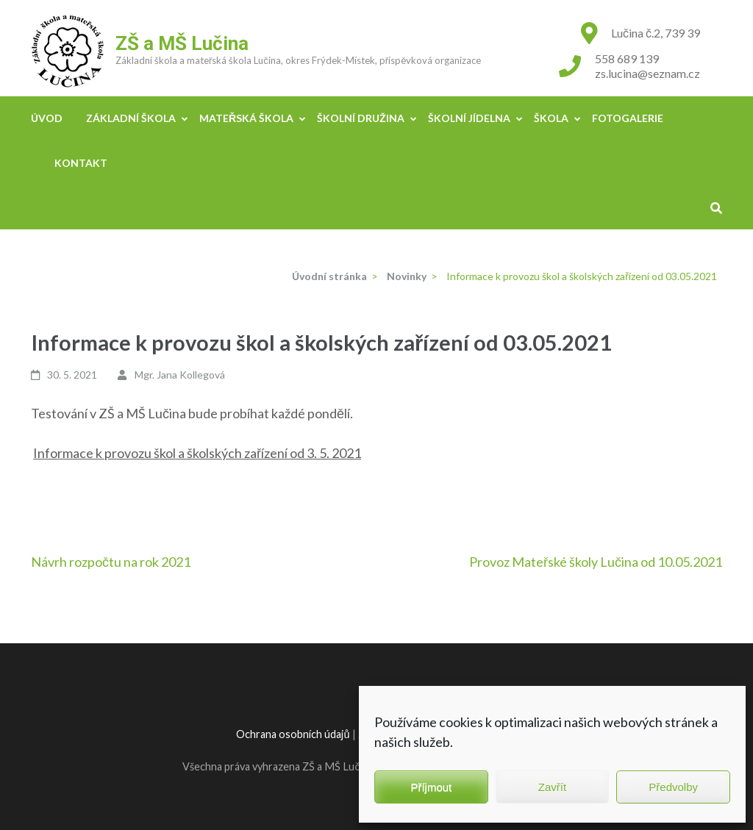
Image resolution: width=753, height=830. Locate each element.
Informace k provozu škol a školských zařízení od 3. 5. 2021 (197, 453)
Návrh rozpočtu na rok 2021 (110, 562)
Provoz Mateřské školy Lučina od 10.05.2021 (595, 562)
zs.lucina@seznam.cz (647, 73)
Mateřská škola (246, 118)
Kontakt (80, 163)
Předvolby (673, 787)
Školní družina (360, 118)
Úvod (47, 118)
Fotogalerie (627, 118)
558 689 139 (627, 58)
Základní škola (131, 118)
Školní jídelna (469, 118)
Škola (551, 118)
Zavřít (552, 787)
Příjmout (431, 787)
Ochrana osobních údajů (292, 734)
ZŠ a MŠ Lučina (182, 43)
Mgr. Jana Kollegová (180, 374)
